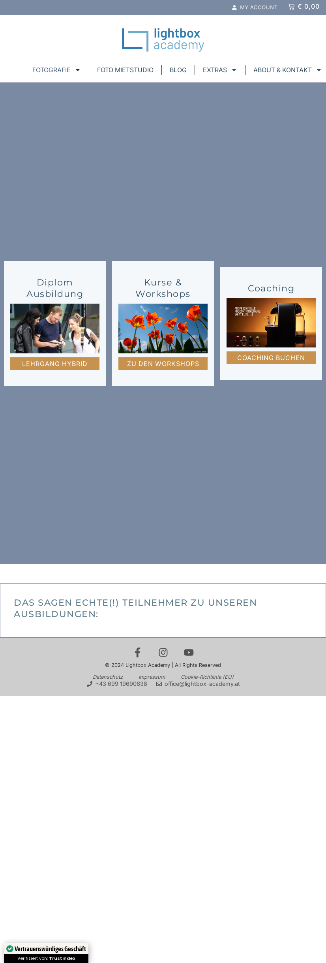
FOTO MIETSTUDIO (125, 70)
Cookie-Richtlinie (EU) (207, 677)
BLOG (178, 70)
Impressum (152, 677)
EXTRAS (220, 70)
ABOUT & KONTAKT (287, 70)
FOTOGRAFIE (56, 70)
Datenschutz (108, 677)
